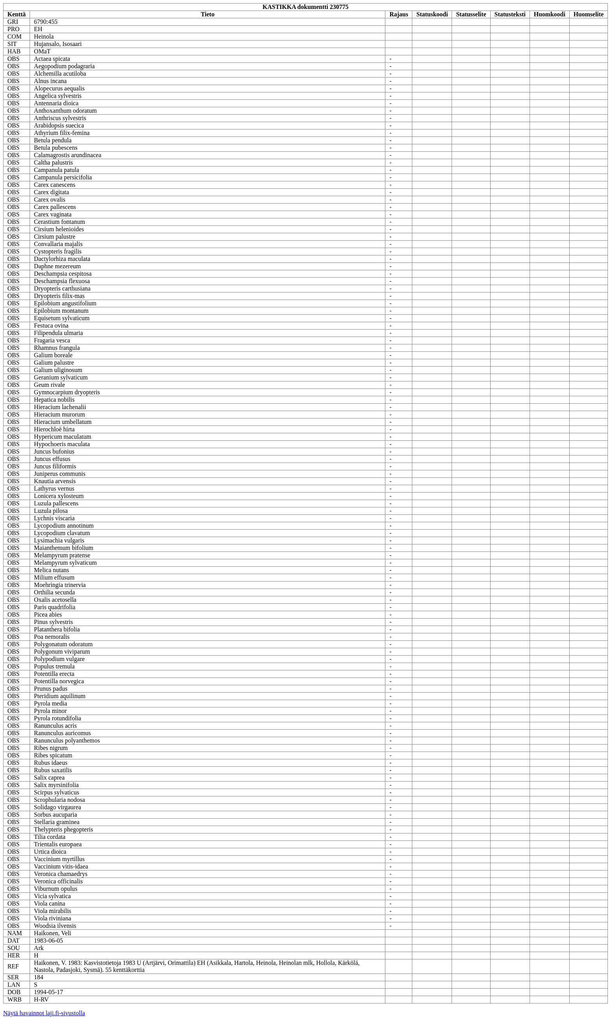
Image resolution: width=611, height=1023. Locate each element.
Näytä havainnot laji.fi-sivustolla (44, 1013)
